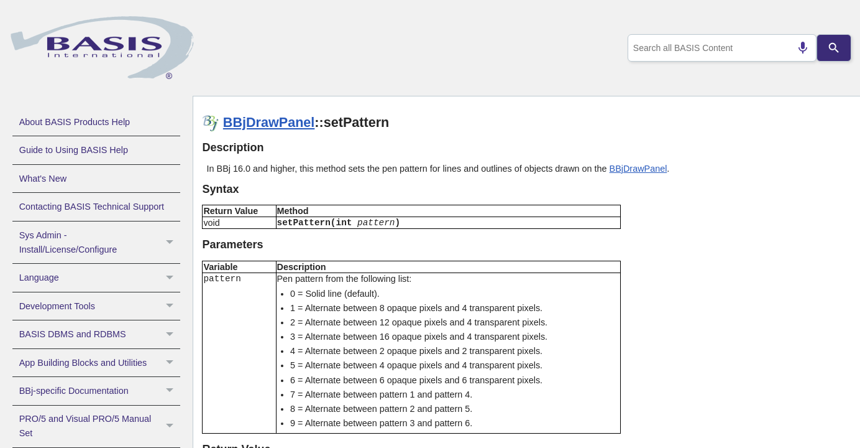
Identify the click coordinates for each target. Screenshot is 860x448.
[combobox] (719, 48)
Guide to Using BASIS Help (73, 150)
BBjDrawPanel (269, 122)
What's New (42, 179)
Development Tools (99, 306)
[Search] (834, 48)
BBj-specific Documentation (99, 390)
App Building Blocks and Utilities (99, 362)
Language (99, 277)
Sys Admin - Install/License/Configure (99, 243)
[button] (171, 243)
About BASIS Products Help (74, 122)
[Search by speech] (797, 47)
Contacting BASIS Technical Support (91, 207)
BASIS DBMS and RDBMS (99, 334)
